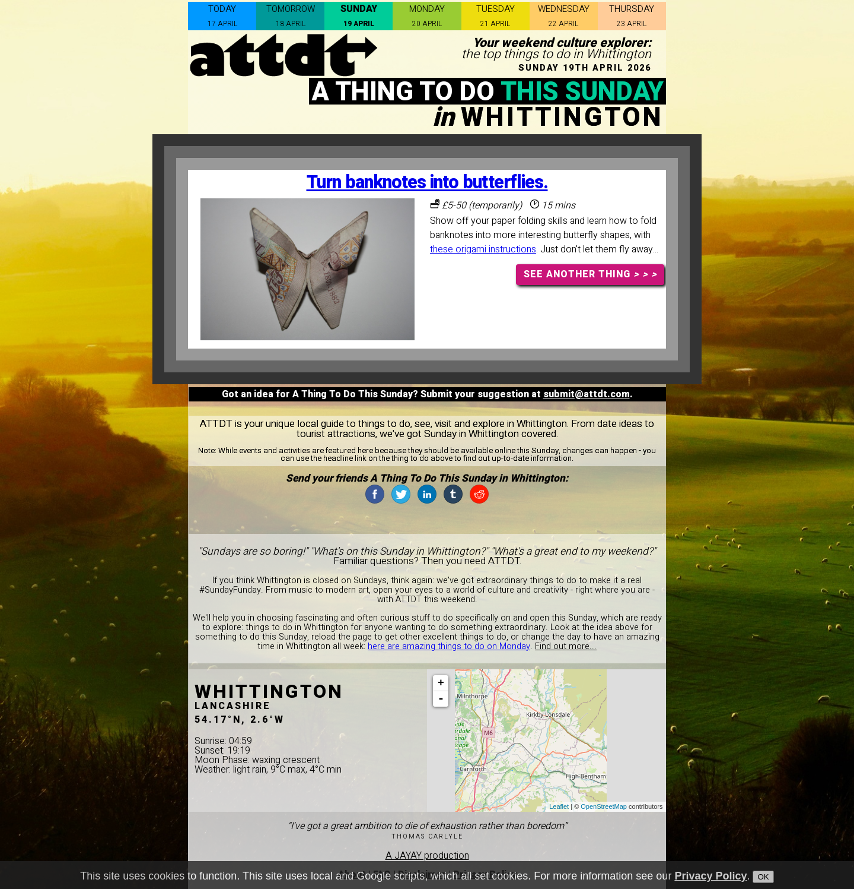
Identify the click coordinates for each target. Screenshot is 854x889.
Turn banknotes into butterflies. (427, 182)
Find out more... (566, 646)
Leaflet (559, 806)
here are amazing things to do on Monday (449, 646)
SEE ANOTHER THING (590, 274)
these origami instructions (483, 249)
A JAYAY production (427, 856)
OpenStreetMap (604, 806)
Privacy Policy (710, 876)
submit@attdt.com (586, 394)
